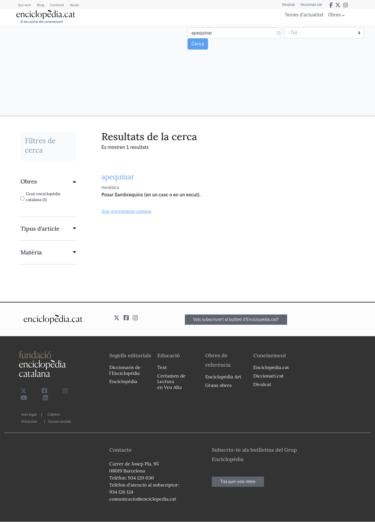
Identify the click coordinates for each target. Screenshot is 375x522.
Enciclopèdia (123, 381)
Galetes (53, 414)
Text (162, 367)
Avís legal (28, 414)
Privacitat (29, 421)
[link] (48, 181)
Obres (334, 14)
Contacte (57, 5)
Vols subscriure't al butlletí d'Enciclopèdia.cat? (236, 319)
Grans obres (218, 385)
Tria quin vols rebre (237, 481)
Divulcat (288, 5)
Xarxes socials (59, 421)
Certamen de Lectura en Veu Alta (171, 381)
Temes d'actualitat (304, 14)
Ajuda (74, 5)
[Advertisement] (94, 70)
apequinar (117, 176)
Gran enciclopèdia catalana (126, 211)
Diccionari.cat (311, 5)
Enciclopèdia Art (223, 377)
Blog (40, 5)
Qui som (24, 5)
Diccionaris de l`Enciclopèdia (124, 370)
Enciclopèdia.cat (271, 367)
